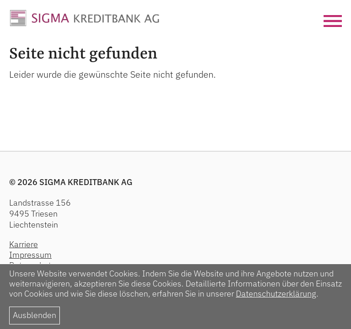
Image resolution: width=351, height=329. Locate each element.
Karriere (23, 244)
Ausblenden (34, 315)
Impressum (30, 254)
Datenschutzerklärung (276, 293)
